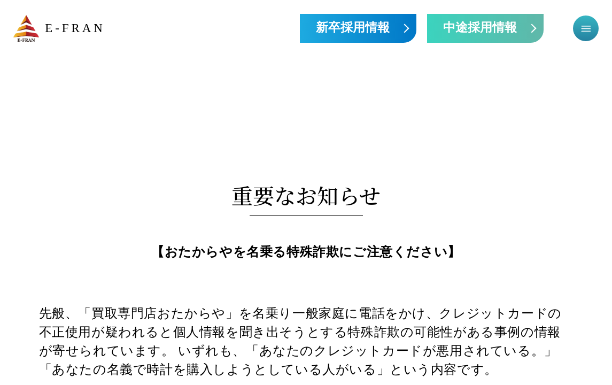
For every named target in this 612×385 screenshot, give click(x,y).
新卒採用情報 (353, 28)
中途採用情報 (480, 28)
